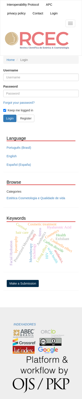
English (12, 156)
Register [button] (25, 118)
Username (10, 70)
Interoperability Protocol (23, 4)
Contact (38, 13)
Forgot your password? (19, 102)
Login (54, 13)
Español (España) (19, 164)
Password (10, 86)
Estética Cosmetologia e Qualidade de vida (36, 198)
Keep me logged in (18, 110)
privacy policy (16, 13)
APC (49, 4)
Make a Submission (22, 283)
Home (11, 60)
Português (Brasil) (19, 147)
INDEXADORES (24, 324)
